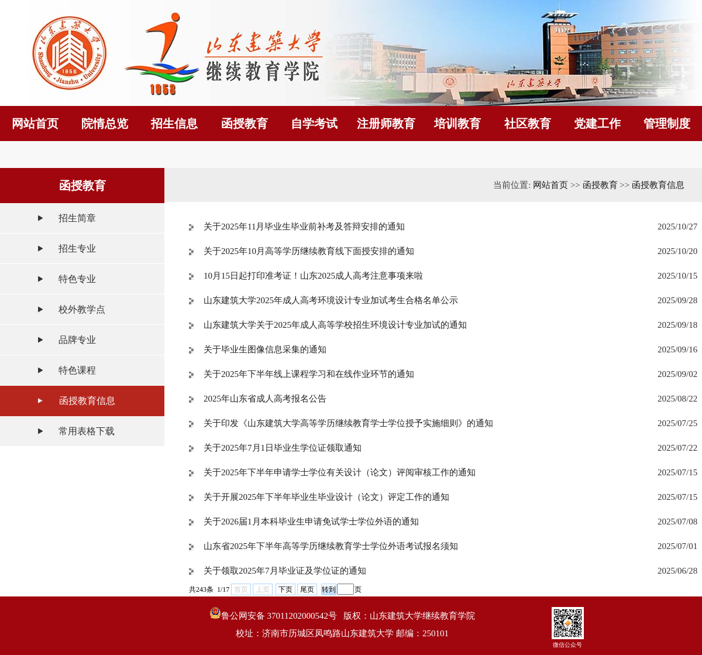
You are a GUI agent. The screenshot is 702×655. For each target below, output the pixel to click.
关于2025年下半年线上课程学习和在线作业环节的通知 (309, 374)
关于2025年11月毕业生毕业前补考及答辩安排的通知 (304, 226)
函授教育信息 (87, 401)
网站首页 (550, 185)
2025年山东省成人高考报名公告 (265, 398)
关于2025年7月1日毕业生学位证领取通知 (283, 447)
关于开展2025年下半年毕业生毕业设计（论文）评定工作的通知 (326, 497)
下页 (285, 589)
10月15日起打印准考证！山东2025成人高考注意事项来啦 (313, 275)
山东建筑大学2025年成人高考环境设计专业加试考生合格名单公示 (331, 300)
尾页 (307, 589)
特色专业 (77, 279)
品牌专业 (77, 340)
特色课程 (77, 370)
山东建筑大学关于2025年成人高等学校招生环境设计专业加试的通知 (335, 325)
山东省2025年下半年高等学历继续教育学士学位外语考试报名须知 (331, 546)
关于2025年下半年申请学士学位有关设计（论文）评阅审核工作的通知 (340, 472)
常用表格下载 (86, 431)
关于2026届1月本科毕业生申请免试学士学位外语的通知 (311, 521)
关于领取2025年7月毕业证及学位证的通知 (285, 570)
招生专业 (77, 248)
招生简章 (77, 218)
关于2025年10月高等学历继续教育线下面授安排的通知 (309, 251)
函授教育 (600, 185)
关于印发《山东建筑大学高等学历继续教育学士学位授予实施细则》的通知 (348, 423)
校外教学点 (81, 309)
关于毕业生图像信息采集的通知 (265, 349)
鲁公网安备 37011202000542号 (273, 613)
